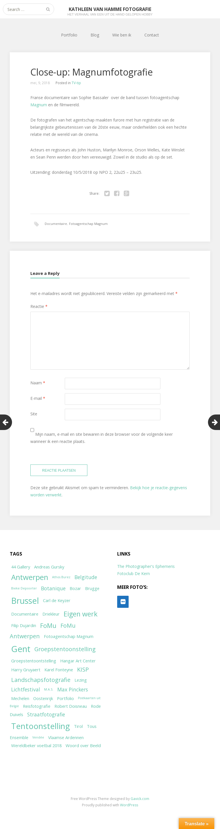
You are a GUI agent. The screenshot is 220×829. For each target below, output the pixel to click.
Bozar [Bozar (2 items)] (75, 588)
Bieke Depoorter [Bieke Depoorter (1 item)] (24, 588)
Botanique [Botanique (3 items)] (53, 588)
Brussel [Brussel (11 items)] (25, 600)
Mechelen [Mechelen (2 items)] (20, 698)
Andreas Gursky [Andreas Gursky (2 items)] (49, 567)
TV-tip (76, 82)
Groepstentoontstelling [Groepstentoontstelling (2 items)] (33, 661)
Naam (37, 382)
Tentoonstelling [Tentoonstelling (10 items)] (40, 725)
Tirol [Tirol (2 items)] (78, 726)
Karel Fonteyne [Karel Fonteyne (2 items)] (58, 669)
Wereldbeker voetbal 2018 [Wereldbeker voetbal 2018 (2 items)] (36, 745)
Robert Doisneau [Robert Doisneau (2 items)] (70, 706)
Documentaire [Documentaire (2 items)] (24, 614)
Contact (151, 35)
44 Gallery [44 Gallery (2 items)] (20, 567)
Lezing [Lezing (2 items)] (80, 680)
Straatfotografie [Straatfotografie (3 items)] (46, 714)
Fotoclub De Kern (133, 573)
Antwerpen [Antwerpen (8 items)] (29, 577)
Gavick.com (140, 798)
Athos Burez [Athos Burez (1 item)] (61, 577)
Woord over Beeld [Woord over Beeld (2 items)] (83, 745)
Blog (95, 35)
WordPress (129, 805)
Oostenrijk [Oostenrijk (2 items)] (43, 698)
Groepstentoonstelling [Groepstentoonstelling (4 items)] (65, 649)
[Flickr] (123, 602)
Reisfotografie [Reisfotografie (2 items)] (36, 706)
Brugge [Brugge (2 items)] (92, 588)
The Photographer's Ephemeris (146, 566)
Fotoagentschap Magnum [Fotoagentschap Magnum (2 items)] (68, 636)
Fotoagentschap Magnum (88, 223)
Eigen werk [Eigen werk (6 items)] (80, 613)
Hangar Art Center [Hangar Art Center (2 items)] (78, 661)
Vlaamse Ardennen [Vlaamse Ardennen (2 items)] (66, 737)
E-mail (37, 398)
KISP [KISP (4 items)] (83, 669)
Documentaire (56, 223)
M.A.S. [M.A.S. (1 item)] (48, 689)
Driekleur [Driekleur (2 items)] (51, 614)
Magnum (38, 104)
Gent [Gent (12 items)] (20, 649)
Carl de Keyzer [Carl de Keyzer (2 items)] (56, 600)
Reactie (39, 306)
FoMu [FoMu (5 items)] (48, 625)
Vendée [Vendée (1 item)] (38, 737)
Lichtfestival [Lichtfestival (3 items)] (25, 689)
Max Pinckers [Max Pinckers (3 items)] (72, 689)
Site (33, 414)
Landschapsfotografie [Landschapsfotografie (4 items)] (40, 680)
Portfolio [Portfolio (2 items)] (65, 698)
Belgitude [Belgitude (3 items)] (85, 577)
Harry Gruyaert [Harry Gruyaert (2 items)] (25, 669)
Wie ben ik (121, 35)
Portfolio (69, 35)
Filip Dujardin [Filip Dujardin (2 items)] (23, 625)
